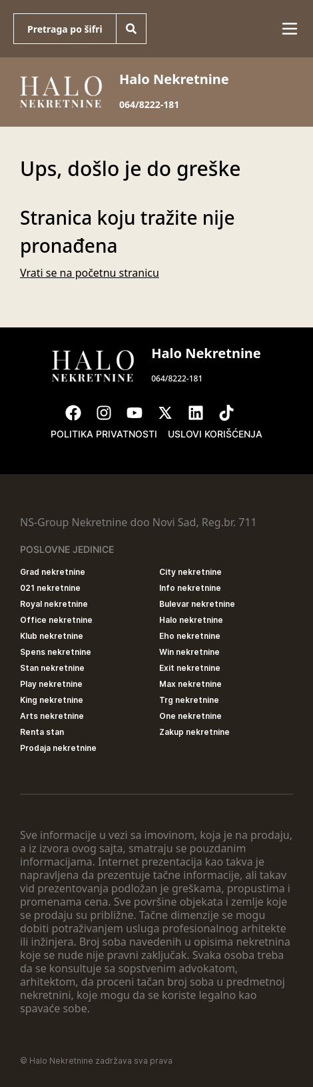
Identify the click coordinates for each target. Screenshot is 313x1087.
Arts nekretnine (52, 716)
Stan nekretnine (52, 668)
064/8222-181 (149, 104)
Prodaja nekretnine (58, 748)
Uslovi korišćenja (215, 433)
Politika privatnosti (104, 433)
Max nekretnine (190, 684)
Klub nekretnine (51, 636)
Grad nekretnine (52, 572)
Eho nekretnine (189, 636)
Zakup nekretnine (194, 732)
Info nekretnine (190, 588)
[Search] (131, 28)
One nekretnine (190, 716)
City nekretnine (190, 572)
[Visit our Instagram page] (110, 413)
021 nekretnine (50, 588)
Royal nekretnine (54, 604)
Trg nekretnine (189, 700)
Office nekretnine (56, 620)
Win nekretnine (189, 652)
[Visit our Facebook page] (80, 413)
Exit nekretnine (189, 668)
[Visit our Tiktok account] (233, 413)
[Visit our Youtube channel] (141, 413)
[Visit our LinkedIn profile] (202, 413)
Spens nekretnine (55, 652)
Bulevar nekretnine (197, 604)
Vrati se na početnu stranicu (89, 272)
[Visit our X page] (171, 413)
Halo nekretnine (191, 620)
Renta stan (42, 732)
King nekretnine (51, 700)
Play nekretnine (51, 684)
